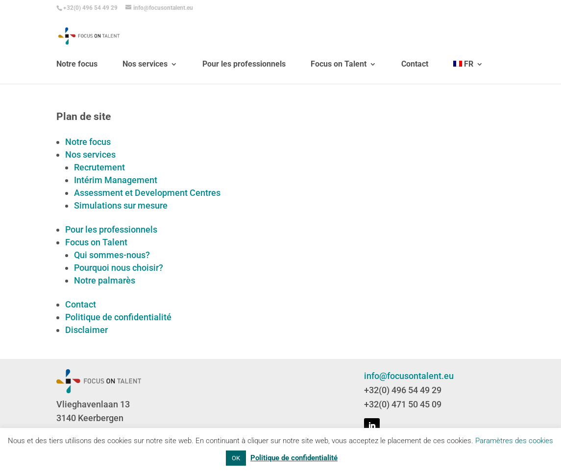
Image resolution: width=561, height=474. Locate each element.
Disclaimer (86, 330)
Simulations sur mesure (121, 205)
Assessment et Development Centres (147, 193)
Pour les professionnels (244, 79)
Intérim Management (115, 180)
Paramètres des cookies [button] (514, 440)
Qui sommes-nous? (112, 255)
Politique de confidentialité (118, 317)
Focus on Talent (338, 79)
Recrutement (99, 167)
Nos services (145, 79)
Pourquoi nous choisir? (118, 267)
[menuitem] (468, 86)
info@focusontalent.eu (409, 376)
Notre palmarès (104, 280)
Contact (414, 79)
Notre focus (77, 79)
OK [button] (236, 458)
